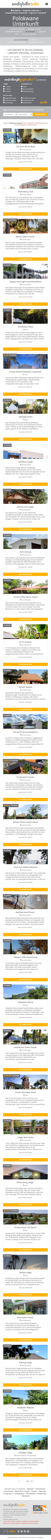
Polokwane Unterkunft (16, 123)
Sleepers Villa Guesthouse (25, 957)
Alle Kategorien (21, 40)
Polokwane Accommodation (29, 1523)
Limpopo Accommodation (30, 1521)
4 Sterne (7, 89)
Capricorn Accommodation (11, 1523)
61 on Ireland (25, 642)
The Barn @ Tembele (25, 146)
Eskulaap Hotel (25, 417)
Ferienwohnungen (36, 42)
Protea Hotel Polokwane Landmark (25, 372)
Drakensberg (19, 1494)
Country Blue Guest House (25, 597)
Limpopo (18, 1521)
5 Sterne (7, 91)
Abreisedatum (31, 114)
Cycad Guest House (25, 777)
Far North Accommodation (25, 732)
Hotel (23, 87)
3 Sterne (7, 87)
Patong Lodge (25, 1362)
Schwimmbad (26, 102)
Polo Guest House (25, 1317)
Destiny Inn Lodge (25, 507)
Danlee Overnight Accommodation (26, 282)
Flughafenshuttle (9, 98)
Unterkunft (30, 32)
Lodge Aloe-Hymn (25, 1137)
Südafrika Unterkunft (31, 11)
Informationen (34, 29)
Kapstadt (30, 1489)
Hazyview (42, 1491)
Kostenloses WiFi (27, 100)
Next (27, 1481)
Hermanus (26, 1496)
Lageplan (42, 32)
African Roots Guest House (25, 822)
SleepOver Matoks (25, 1407)
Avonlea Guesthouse (25, 912)
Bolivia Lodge (25, 1272)
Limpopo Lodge (25, 1453)
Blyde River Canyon (22, 1491)
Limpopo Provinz (18, 29)
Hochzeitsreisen (29, 34)
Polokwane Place (25, 327)
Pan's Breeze (25, 552)
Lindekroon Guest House (25, 1047)
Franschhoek (8, 1491)
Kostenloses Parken (28, 98)
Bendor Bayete (25, 687)
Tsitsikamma (31, 1494)
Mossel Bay (41, 1494)
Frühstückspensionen (16, 42)
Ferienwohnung (27, 91)
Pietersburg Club (25, 192)
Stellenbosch (40, 1489)
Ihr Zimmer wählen (25, 169)
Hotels (34, 40)
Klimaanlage (8, 102)
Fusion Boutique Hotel (25, 1092)
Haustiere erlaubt (9, 100)
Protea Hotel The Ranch (25, 1227)
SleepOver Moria (25, 1002)
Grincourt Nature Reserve (25, 867)
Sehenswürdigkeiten (14, 32)
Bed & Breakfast (27, 89)
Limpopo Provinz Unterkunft (16, 13)
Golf (17, 34)
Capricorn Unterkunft (37, 13)
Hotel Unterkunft (29, 123)
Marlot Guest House (25, 237)
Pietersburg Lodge (25, 1182)
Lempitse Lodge (25, 462)
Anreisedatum (16, 114)
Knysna (34, 1491)
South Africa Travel (9, 1521)
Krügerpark (8, 1494)
